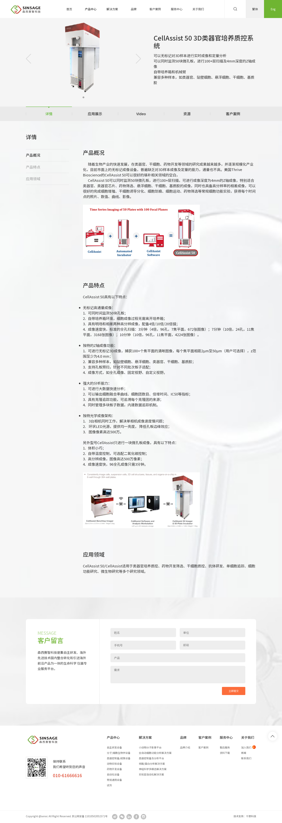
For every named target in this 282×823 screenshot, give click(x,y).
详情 (49, 113)
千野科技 (251, 816)
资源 (187, 113)
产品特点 (33, 167)
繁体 (255, 9)
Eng (273, 9)
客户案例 (233, 113)
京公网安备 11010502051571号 (90, 816)
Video (141, 113)
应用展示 (95, 113)
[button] (83, 97)
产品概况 (33, 155)
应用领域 (33, 178)
